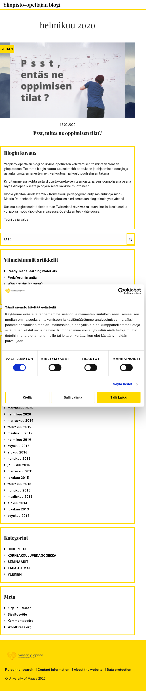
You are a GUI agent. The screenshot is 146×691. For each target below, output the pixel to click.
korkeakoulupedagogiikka (32, 556)
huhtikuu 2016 (19, 459)
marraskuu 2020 (20, 408)
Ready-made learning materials (32, 271)
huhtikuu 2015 (19, 490)
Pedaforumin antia (22, 278)
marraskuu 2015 (20, 471)
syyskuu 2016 (19, 446)
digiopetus (18, 549)
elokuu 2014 (17, 503)
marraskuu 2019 (20, 421)
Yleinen (7, 49)
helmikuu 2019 (19, 440)
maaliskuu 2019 (20, 433)
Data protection (119, 670)
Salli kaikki (118, 397)
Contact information (53, 670)
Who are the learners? (25, 284)
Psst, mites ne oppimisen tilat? (67, 133)
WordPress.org (20, 627)
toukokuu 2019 (19, 427)
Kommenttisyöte (20, 621)
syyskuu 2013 (19, 516)
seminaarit (18, 562)
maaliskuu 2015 (20, 497)
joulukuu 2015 (19, 465)
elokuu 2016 (17, 452)
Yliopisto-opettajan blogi (32, 4)
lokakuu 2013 (18, 509)
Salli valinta (73, 397)
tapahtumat (19, 568)
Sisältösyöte (17, 614)
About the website (88, 670)
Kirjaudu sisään (20, 608)
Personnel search (19, 670)
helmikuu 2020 (19, 414)
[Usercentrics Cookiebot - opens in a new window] (121, 291)
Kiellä (27, 397)
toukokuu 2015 (19, 484)
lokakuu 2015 (18, 478)
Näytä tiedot (122, 384)
